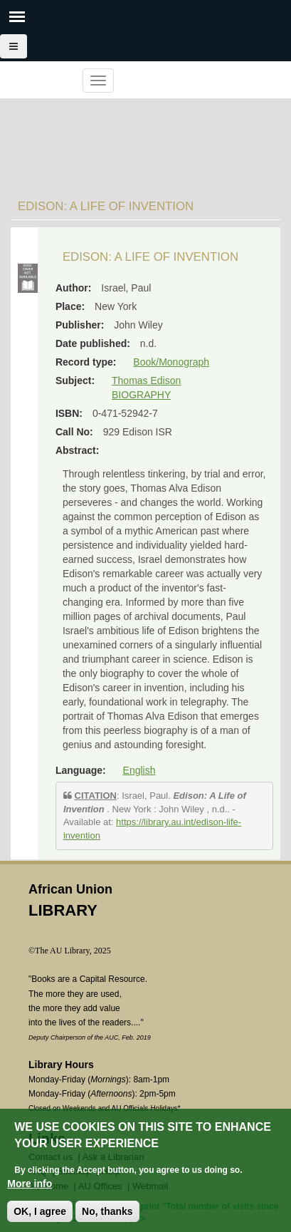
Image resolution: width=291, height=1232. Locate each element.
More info (29, 1185)
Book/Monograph (171, 362)
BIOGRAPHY (141, 394)
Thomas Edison (146, 380)
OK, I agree (40, 1212)
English (139, 770)
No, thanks (107, 1212)
